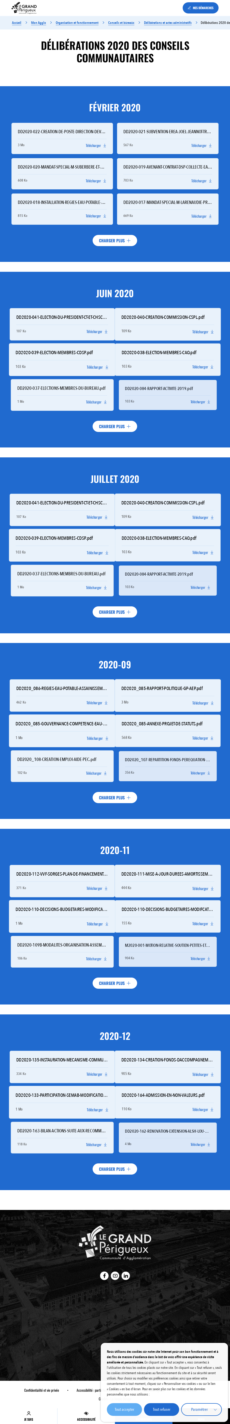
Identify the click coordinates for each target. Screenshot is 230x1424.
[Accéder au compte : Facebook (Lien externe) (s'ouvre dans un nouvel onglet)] (104, 1275)
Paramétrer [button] (199, 1409)
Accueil (17, 22)
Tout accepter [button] (124, 1409)
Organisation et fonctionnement (77, 22)
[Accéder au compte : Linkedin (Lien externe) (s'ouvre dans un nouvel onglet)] (126, 1276)
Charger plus (115, 240)
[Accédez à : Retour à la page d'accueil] (24, 8)
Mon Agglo (38, 22)
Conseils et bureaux (121, 22)
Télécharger (96, 145)
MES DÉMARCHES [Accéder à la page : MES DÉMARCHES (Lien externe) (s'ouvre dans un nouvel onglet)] (201, 7)
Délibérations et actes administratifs (167, 22)
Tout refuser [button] (161, 1409)
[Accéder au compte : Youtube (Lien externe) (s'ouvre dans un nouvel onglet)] (115, 1276)
